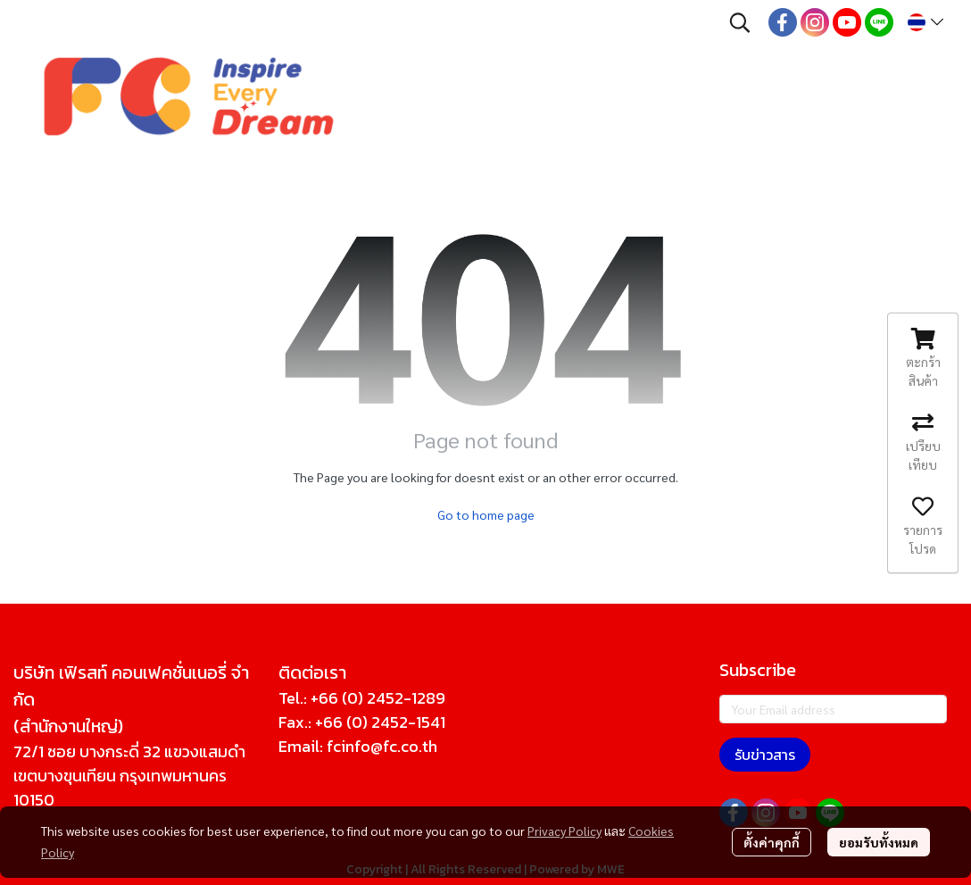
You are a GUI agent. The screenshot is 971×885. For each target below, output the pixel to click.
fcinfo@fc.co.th (382, 746)
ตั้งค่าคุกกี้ (771, 842)
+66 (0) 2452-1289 (378, 698)
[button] (740, 22)
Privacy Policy (564, 830)
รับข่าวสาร (764, 754)
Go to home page (486, 514)
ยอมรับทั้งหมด (878, 842)
